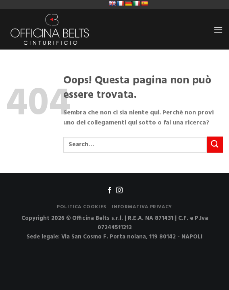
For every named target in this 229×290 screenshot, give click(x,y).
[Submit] (215, 144)
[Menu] (218, 29)
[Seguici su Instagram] (119, 190)
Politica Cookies (81, 207)
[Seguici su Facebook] (109, 190)
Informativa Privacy (142, 207)
